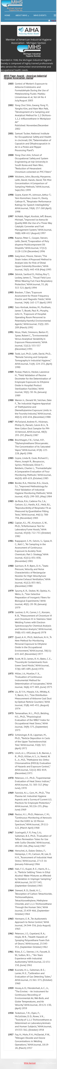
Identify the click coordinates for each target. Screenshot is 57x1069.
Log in (53, 20)
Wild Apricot (30, 1063)
